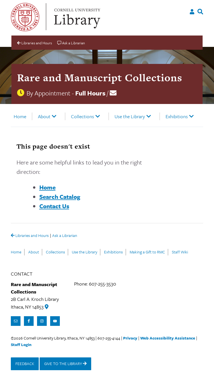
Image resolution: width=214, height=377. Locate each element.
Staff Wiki (180, 252)
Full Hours (90, 93)
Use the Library (130, 116)
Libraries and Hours (30, 235)
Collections (82, 116)
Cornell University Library (76, 17)
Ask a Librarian (64, 236)
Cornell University (25, 17)
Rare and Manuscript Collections (99, 77)
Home (20, 116)
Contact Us (54, 206)
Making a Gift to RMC (147, 252)
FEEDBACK (24, 363)
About (44, 116)
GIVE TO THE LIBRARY (65, 363)
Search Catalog (59, 196)
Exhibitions (177, 116)
